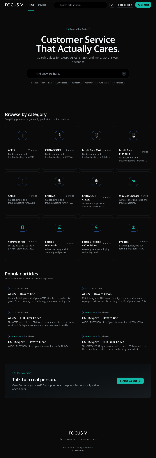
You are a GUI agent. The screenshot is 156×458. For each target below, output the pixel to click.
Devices (43, 4)
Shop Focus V (125, 4)
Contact (143, 4)
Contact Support (130, 380)
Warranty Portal (88, 439)
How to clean (47, 82)
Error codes (62, 82)
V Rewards (118, 82)
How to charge (103, 82)
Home (31, 5)
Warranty (88, 82)
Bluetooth (75, 82)
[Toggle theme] (112, 5)
